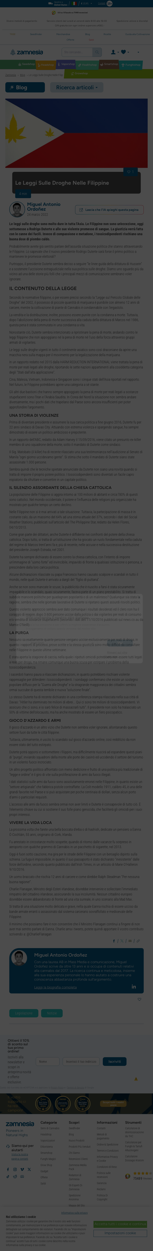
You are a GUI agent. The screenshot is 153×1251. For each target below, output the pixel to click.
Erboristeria (47, 1146)
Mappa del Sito (77, 1205)
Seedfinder (74, 1128)
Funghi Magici (48, 1159)
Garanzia (102, 1183)
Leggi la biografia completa (55, 987)
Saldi (43, 1183)
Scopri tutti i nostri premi (113, 1103)
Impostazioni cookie (120, 1233)
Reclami (101, 1189)
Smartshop (46, 1152)
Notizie (52, 1013)
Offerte (44, 1177)
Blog (71, 1134)
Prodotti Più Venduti (80, 1146)
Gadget (44, 1171)
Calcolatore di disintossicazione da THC (134, 1132)
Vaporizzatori (48, 1140)
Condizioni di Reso (107, 1166)
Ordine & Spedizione (107, 1144)
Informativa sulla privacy (74, 1212)
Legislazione (23, 1013)
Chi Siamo (74, 1152)
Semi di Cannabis (50, 1128)
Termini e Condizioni (108, 1150)
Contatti (101, 1128)
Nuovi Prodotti (76, 1140)
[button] (17, 209)
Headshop (46, 1134)
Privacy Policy (57, 1087)
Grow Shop (46, 1165)
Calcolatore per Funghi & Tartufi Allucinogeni (133, 1146)
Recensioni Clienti (78, 1159)
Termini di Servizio (75, 1087)
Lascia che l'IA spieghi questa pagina (109, 209)
